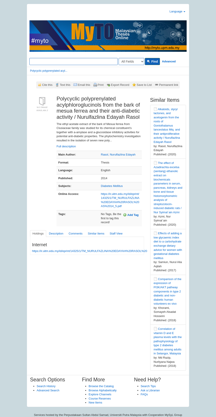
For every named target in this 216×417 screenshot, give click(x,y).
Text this (65, 84)
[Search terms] (73, 61)
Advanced (169, 61)
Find (152, 61)
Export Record (120, 84)
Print (101, 84)
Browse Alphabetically (102, 390)
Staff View (116, 233)
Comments (76, 233)
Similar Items (96, 233)
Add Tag (130, 215)
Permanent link (168, 84)
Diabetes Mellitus (112, 186)
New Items (95, 402)
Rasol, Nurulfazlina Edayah (118, 154)
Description (56, 233)
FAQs (144, 394)
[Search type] (131, 61)
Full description (66, 146)
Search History (46, 386)
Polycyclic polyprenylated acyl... (48, 70)
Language (177, 11)
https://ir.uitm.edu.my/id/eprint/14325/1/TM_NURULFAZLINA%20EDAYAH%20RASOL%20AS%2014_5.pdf (100, 251)
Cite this (47, 84)
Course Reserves (100, 398)
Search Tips (148, 386)
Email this (84, 84)
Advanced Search (48, 390)
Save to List (144, 84)
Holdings (38, 233)
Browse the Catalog (101, 386)
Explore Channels (100, 394)
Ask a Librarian (150, 390)
